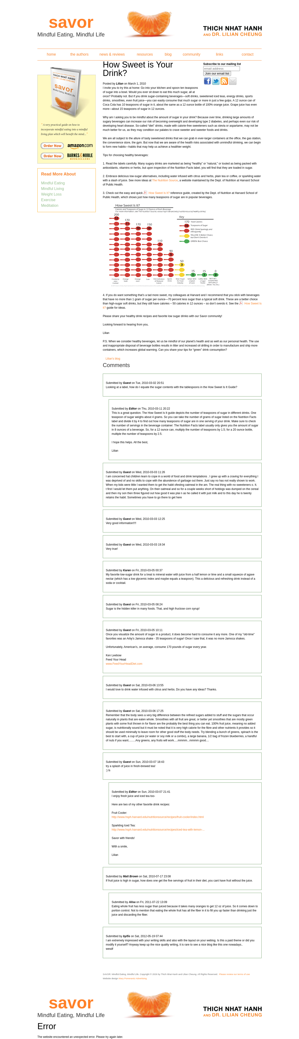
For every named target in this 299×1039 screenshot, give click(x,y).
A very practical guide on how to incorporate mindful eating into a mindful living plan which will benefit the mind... (64, 129)
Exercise (48, 200)
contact (247, 54)
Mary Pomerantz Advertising (133, 978)
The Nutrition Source (165, 180)
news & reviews (112, 54)
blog (168, 54)
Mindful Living (52, 189)
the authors (79, 54)
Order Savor (66, 145)
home (51, 54)
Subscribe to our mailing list (222, 64)
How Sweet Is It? (159, 193)
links (219, 54)
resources (145, 54)
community (191, 54)
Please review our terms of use (234, 974)
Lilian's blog (113, 358)
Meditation (49, 205)
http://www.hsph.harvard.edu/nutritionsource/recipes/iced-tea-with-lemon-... (158, 829)
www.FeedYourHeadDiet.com (124, 663)
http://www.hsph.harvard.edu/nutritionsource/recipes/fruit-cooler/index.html (158, 817)
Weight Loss (51, 194)
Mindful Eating (53, 183)
